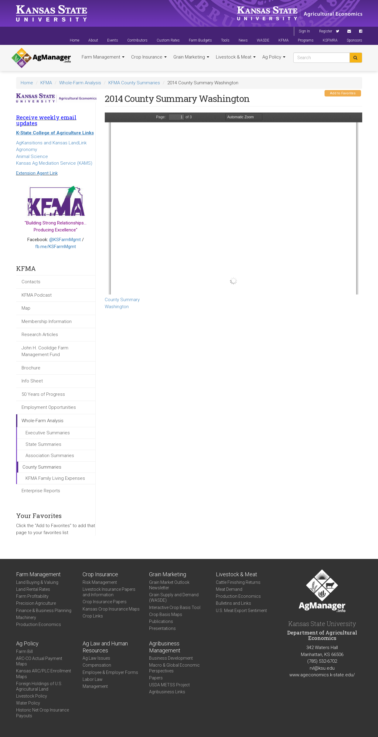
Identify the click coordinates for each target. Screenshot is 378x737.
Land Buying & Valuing (37, 582)
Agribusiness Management (164, 647)
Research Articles (40, 334)
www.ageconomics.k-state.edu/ (322, 675)
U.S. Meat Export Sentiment (241, 610)
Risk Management (100, 582)
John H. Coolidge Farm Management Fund (45, 351)
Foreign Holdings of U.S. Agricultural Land (39, 686)
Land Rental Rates (33, 589)
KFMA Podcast (37, 295)
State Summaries (43, 444)
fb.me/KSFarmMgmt (55, 246)
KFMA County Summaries (134, 83)
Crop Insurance (149, 57)
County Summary (122, 299)
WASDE (263, 40)
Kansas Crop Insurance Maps (111, 609)
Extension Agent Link (37, 173)
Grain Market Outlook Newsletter (169, 585)
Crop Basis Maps (165, 614)
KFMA (283, 40)
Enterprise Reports (41, 490)
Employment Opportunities (49, 407)
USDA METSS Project (169, 684)
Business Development (171, 658)
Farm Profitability (32, 596)
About (93, 40)
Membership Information (47, 321)
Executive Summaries (48, 433)
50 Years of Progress (43, 394)
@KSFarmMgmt (65, 239)
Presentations (162, 628)
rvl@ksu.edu (322, 668)
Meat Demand (229, 589)
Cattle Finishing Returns (238, 582)
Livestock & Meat (236, 57)
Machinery (26, 617)
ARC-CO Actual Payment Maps (39, 661)
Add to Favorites (343, 93)
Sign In (304, 31)
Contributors (137, 40)
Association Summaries (50, 455)
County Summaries (41, 467)
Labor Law (93, 679)
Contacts (31, 281)
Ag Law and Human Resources (105, 647)
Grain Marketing (191, 57)
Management (95, 686)
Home (74, 40)
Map (26, 308)
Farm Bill (24, 651)
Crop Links (93, 616)
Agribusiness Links (167, 691)
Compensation (97, 665)
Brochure (31, 368)
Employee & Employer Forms (110, 672)
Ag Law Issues (96, 658)
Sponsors (354, 40)
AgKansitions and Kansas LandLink (51, 143)
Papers (156, 677)
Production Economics (38, 624)
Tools (225, 40)
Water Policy (28, 703)
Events (112, 40)
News (243, 40)
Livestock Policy (31, 696)
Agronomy (26, 149)
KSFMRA (330, 40)
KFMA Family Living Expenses (55, 478)
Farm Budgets (200, 40)
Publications (161, 621)
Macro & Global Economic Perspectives (174, 668)
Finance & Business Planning (43, 610)
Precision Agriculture (36, 603)
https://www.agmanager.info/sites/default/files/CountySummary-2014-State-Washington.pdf (233, 203)
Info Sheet (32, 381)
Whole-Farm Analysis (80, 83)
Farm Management (103, 57)
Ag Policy (273, 57)
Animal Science (32, 156)
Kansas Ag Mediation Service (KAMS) (54, 163)
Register (325, 31)
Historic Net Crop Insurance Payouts (42, 713)
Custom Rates (168, 40)
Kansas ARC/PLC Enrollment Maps (43, 673)
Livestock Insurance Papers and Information (109, 592)
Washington (117, 306)
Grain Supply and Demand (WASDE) (174, 597)
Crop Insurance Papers (105, 601)
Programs (306, 40)
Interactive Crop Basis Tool (174, 607)
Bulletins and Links (233, 603)
